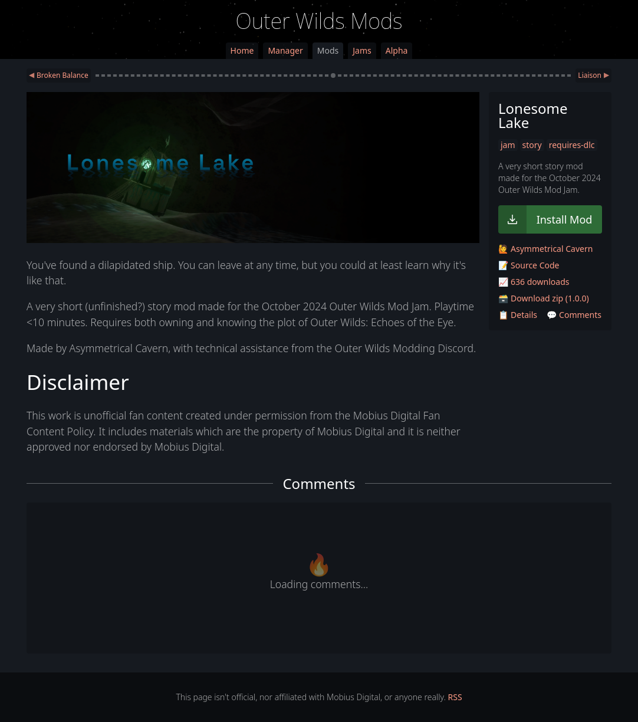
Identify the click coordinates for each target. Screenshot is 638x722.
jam (508, 144)
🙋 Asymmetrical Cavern (545, 248)
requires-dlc (572, 144)
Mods (327, 50)
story (532, 144)
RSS (455, 697)
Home (242, 50)
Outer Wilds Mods (319, 20)
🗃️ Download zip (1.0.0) (543, 298)
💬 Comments (574, 314)
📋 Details (517, 314)
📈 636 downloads (533, 281)
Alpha (397, 50)
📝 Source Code (528, 265)
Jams (362, 50)
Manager (285, 50)
